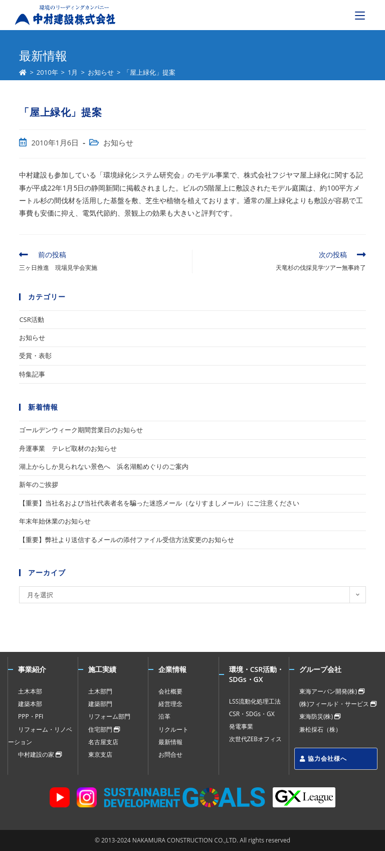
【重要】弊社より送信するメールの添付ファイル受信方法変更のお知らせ (126, 539)
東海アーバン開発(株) (331, 691)
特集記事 (32, 374)
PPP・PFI (30, 716)
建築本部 (30, 704)
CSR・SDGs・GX (252, 714)
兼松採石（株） (320, 729)
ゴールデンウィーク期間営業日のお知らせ (81, 429)
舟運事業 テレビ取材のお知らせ (68, 448)
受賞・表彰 (35, 355)
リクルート (173, 729)
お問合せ (170, 754)
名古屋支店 (103, 742)
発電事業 (241, 726)
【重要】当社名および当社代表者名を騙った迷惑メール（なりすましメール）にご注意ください (159, 502)
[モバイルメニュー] (360, 15)
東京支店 (100, 754)
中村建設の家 (40, 754)
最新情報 (170, 742)
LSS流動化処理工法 (255, 701)
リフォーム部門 (109, 716)
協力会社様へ (323, 758)
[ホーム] (23, 72)
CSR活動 (31, 319)
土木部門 (100, 691)
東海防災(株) (319, 716)
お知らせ (118, 142)
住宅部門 (104, 729)
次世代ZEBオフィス (255, 739)
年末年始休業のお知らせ (55, 521)
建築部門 (100, 704)
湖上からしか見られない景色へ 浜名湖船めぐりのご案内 (103, 466)
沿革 (164, 716)
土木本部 (30, 691)
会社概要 (170, 691)
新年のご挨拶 (38, 484)
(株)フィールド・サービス (337, 704)
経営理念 (170, 704)
